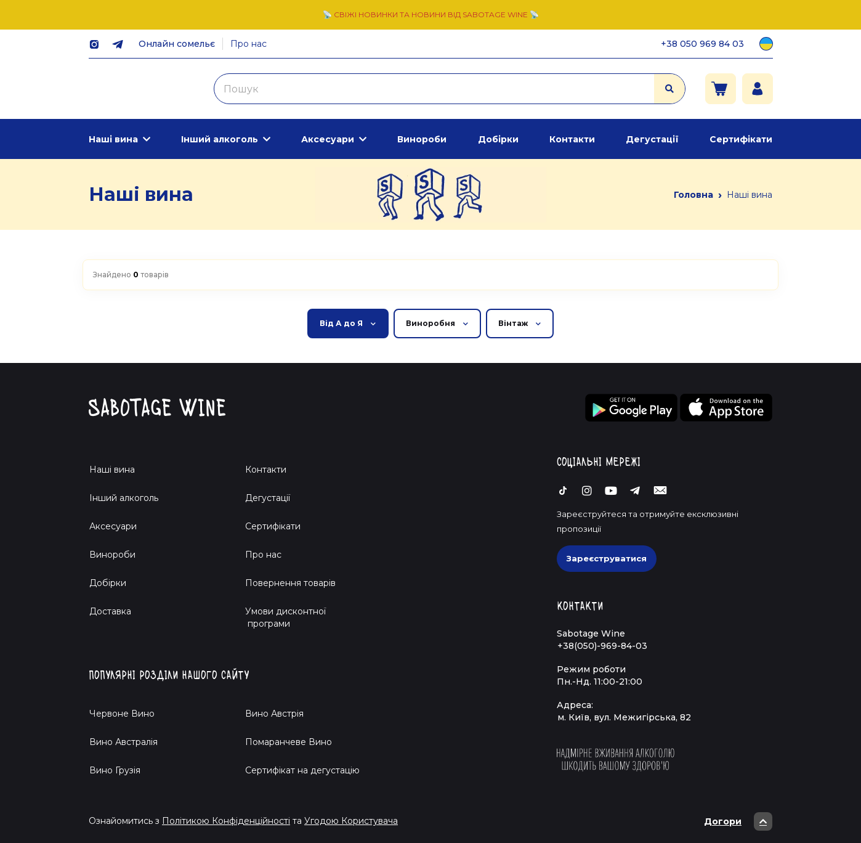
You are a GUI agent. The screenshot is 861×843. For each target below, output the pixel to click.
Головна (693, 194)
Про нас (248, 43)
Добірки (498, 139)
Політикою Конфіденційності (226, 820)
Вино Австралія (123, 741)
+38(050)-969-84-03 (602, 645)
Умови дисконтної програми (280, 617)
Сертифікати (740, 139)
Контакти (572, 139)
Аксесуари (327, 139)
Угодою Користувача (351, 820)
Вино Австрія (274, 713)
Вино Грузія (114, 770)
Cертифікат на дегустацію (302, 770)
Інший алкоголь (219, 139)
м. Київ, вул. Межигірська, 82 (624, 717)
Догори (738, 821)
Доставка (110, 611)
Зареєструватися (607, 558)
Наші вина (113, 139)
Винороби (422, 139)
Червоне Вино (122, 713)
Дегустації (652, 139)
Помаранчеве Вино (288, 741)
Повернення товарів (290, 582)
